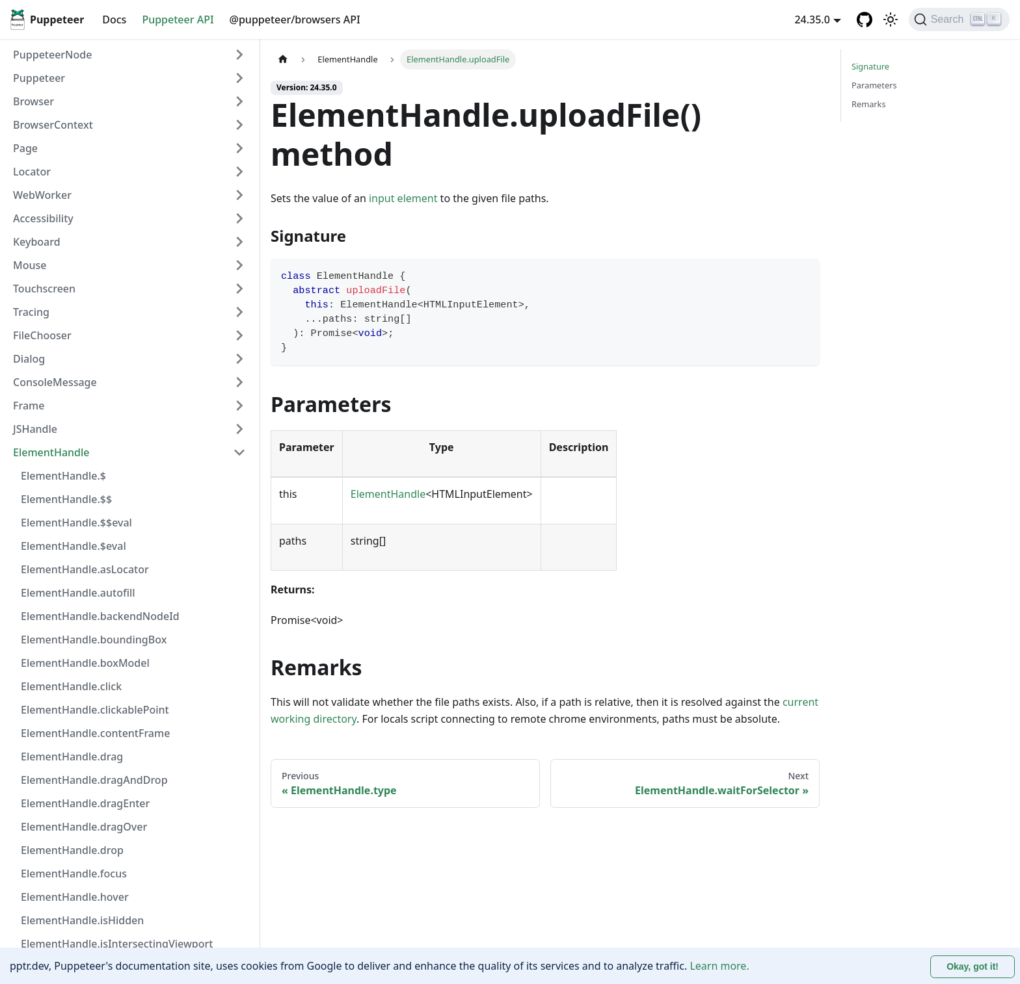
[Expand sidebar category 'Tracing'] (239, 312)
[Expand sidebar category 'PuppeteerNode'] (239, 54)
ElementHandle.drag (72, 756)
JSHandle (35, 429)
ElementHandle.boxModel (85, 663)
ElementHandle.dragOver (84, 827)
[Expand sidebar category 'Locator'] (239, 171)
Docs (114, 19)
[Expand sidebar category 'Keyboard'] (239, 241)
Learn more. (719, 966)
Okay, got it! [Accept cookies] (972, 966)
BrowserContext (53, 125)
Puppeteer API (177, 19)
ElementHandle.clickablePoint (95, 710)
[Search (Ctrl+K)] (959, 19)
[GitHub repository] (864, 19)
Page (25, 148)
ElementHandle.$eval (73, 546)
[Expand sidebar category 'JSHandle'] (239, 429)
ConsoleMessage (55, 382)
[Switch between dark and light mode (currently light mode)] (890, 19)
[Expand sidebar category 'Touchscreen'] (239, 288)
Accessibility (43, 218)
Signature (870, 66)
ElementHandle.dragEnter (85, 803)
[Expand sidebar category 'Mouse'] (239, 265)
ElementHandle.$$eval (76, 522)
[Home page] (283, 59)
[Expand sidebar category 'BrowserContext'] (239, 124)
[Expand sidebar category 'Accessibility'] (239, 218)
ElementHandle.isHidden (82, 920)
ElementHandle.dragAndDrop (94, 780)
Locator (32, 171)
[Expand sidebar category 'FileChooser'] (239, 335)
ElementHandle (51, 452)
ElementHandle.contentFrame (95, 733)
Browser (33, 101)
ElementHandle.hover (75, 897)
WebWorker (42, 195)
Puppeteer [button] (39, 78)
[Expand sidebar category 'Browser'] (239, 101)
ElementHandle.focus (74, 873)
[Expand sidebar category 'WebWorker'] (239, 195)
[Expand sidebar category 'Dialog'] (239, 358)
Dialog (29, 359)
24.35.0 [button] (811, 19)
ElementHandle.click (71, 686)
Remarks (869, 104)
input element (403, 198)
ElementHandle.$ (63, 476)
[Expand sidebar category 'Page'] (239, 148)
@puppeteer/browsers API (295, 19)
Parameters (874, 85)
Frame (28, 405)
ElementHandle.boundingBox (94, 639)
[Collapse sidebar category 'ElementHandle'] (239, 452)
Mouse (29, 265)
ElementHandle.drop (72, 850)
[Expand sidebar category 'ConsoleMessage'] (239, 382)
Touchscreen (44, 288)
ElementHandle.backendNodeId (100, 616)
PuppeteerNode (52, 54)
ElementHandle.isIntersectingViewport (117, 944)
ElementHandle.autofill (78, 593)
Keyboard (36, 242)
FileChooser (42, 335)
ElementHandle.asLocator (85, 569)
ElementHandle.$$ (66, 499)
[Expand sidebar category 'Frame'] (239, 405)
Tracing (31, 312)
